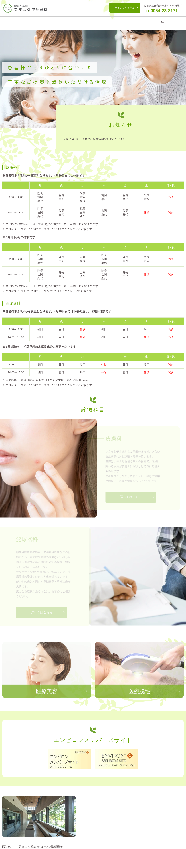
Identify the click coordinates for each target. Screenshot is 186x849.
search (162, 21)
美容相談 (108, 21)
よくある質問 (149, 21)
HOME (28, 21)
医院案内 (42, 21)
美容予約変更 (127, 21)
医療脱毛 (91, 21)
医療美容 (75, 21)
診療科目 (59, 21)
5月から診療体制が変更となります (104, 135)
